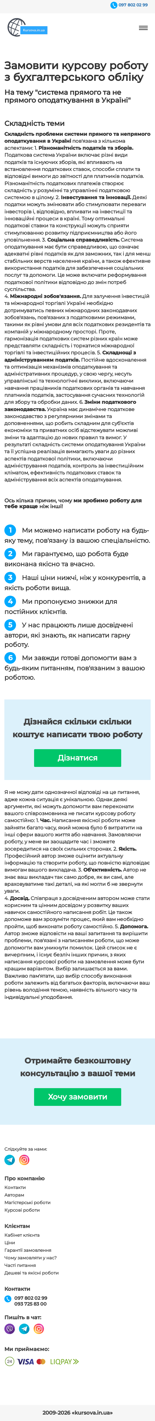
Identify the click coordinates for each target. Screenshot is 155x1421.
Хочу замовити (77, 1097)
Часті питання (20, 1265)
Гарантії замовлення (27, 1250)
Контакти (15, 1187)
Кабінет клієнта (22, 1235)
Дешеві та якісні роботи (31, 1273)
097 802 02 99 (133, 5)
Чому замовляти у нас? (30, 1258)
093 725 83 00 (30, 1304)
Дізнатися (78, 758)
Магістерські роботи (27, 1202)
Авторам (14, 1195)
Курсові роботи (22, 1210)
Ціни (9, 1242)
